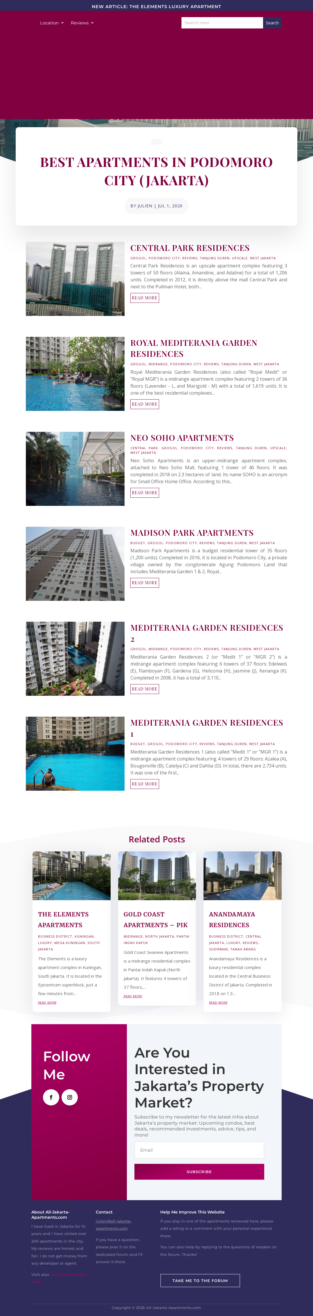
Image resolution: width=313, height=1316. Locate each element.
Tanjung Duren (215, 258)
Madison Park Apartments (192, 532)
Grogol (138, 258)
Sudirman (218, 949)
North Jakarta (159, 936)
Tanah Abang (243, 949)
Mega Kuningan (69, 943)
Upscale (240, 258)
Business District (55, 936)
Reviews (80, 23)
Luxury (45, 943)
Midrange (158, 364)
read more (145, 298)
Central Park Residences (190, 247)
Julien (145, 205)
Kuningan (84, 936)
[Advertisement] (156, 78)
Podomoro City (164, 258)
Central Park (144, 448)
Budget (137, 543)
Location (49, 23)
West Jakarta (263, 258)
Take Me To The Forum (200, 1280)
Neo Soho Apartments (182, 437)
